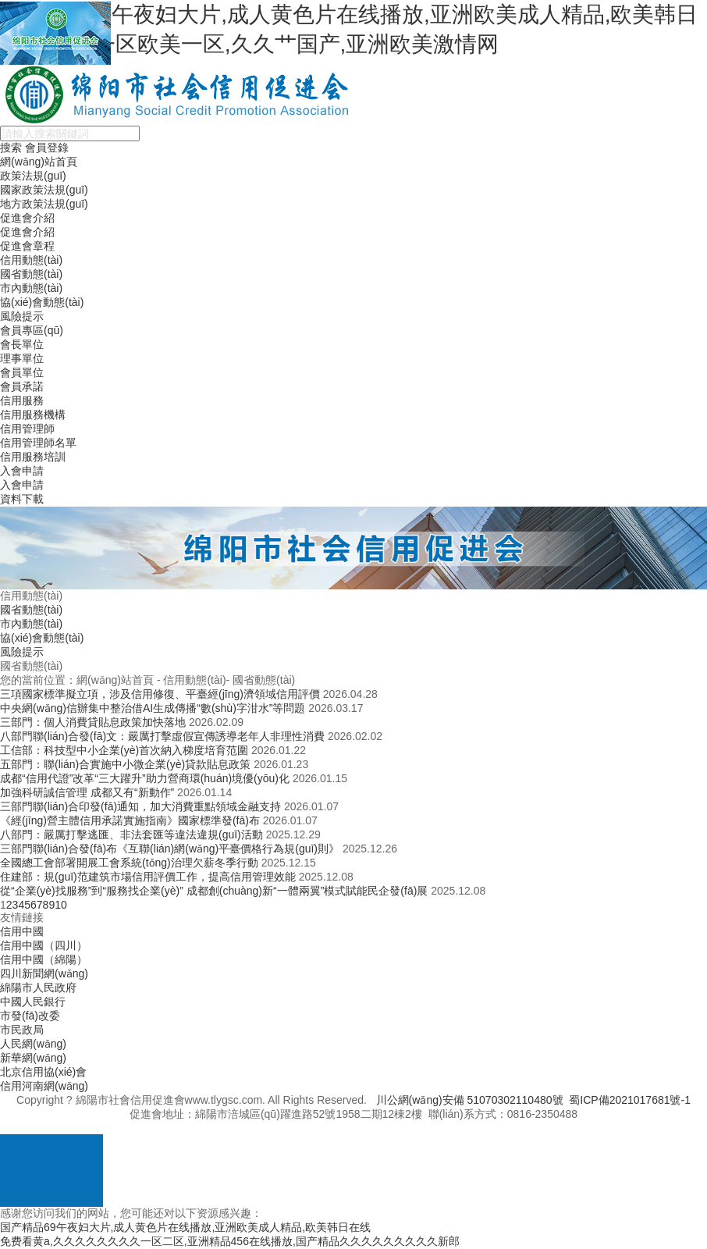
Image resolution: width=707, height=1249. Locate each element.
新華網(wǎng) (33, 1058)
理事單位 (22, 358)
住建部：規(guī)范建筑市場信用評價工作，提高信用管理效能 (148, 876)
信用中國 (22, 931)
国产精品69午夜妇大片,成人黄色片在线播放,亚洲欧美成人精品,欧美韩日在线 (185, 1227)
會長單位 (22, 344)
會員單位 (22, 372)
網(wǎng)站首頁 (38, 161)
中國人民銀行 (33, 1001)
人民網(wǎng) (33, 1043)
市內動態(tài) (31, 288)
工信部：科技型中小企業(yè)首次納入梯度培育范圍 (124, 750)
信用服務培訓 (33, 456)
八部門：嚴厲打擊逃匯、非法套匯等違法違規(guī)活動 (131, 834)
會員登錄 (47, 147)
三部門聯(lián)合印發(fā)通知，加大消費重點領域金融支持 (140, 806)
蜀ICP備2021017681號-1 (630, 1100)
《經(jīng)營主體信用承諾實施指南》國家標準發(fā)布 (130, 820)
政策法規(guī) (33, 175)
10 (61, 904)
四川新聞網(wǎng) (44, 973)
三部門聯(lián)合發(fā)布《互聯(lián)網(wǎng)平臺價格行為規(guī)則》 (169, 848)
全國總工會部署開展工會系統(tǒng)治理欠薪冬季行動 (129, 862)
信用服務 (22, 400)
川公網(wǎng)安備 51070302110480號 (469, 1100)
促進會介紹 (27, 218)
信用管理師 (27, 428)
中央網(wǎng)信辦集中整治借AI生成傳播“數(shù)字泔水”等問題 (152, 708)
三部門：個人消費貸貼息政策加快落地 (93, 722)
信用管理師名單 (38, 442)
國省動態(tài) (31, 274)
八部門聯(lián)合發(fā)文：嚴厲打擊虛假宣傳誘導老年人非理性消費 (162, 736)
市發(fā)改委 (30, 1015)
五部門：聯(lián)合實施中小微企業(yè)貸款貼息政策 (125, 764)
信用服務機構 (33, 414)
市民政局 (22, 1029)
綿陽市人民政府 (38, 987)
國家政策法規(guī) (44, 189)
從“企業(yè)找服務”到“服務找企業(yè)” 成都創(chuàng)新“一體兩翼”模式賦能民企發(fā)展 (214, 890)
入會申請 (22, 470)
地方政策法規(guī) (44, 203)
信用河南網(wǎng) (44, 1086)
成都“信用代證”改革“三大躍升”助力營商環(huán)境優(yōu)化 (145, 778)
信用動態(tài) (31, 260)
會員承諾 (22, 386)
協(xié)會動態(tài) (41, 302)
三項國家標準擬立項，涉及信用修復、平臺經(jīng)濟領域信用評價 (160, 694)
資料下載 (22, 499)
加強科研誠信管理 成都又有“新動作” (87, 792)
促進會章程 (27, 246)
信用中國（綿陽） (43, 959)
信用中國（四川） (43, 945)
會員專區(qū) (31, 330)
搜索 (11, 147)
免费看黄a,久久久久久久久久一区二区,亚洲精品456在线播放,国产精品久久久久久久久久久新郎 (230, 1241)
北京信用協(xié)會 (43, 1072)
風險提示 (22, 316)
